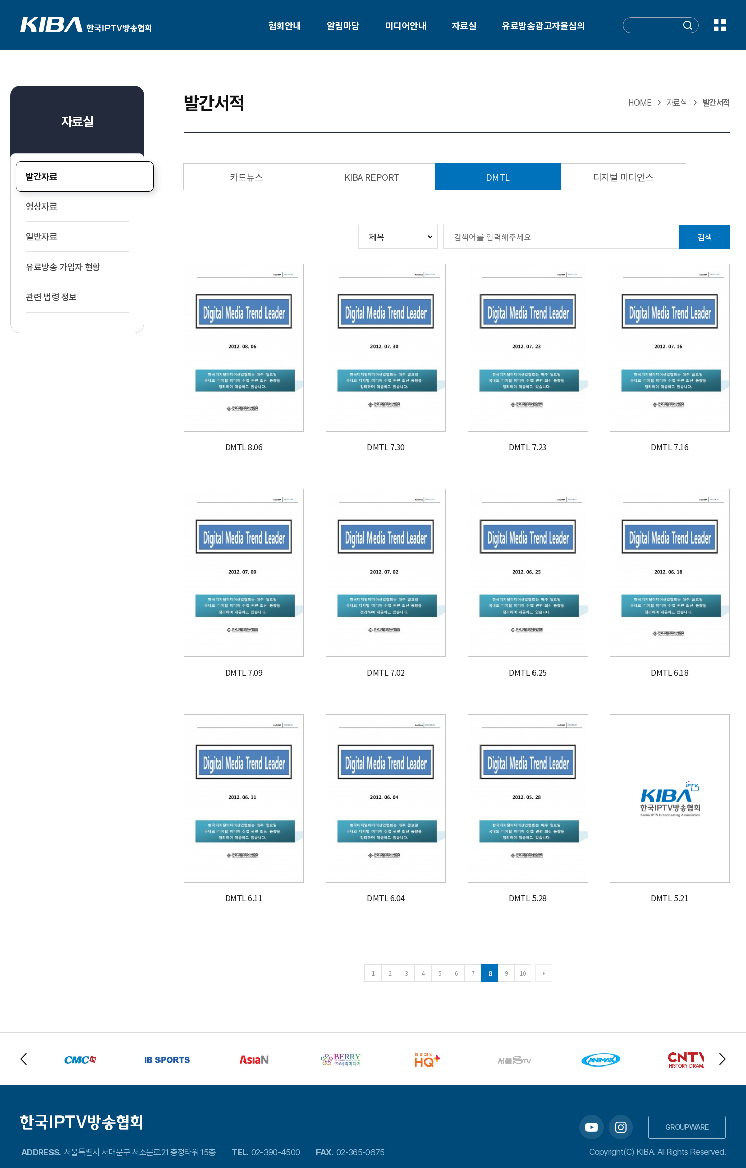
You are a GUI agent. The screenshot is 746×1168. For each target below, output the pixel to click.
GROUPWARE (687, 1127)
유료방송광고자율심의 (543, 25)
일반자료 (42, 236)
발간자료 (42, 176)
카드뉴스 (246, 176)
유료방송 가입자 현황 (63, 267)
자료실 (464, 25)
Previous (23, 1059)
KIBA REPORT (372, 176)
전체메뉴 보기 (720, 25)
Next (722, 1059)
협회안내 (284, 25)
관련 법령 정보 (51, 297)
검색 (704, 237)
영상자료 (42, 206)
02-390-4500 (275, 1152)
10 (523, 973)
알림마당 (343, 25)
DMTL (498, 176)
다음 (543, 973)
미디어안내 (406, 25)
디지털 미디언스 (623, 176)
